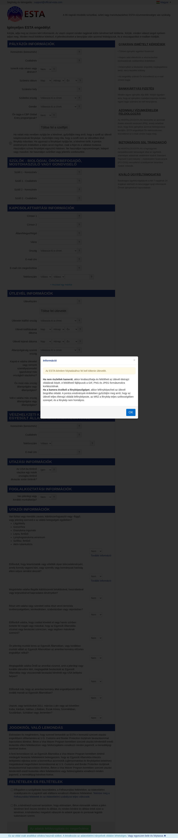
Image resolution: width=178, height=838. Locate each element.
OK (130, 431)
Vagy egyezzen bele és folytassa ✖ (147, 835)
